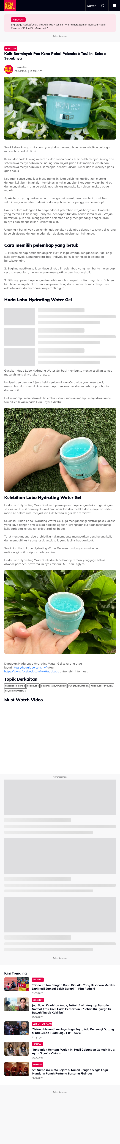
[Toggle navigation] (114, 5)
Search (102, 5)
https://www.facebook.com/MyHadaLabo (31, 671)
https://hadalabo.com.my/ (30, 667)
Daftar (91, 5)
